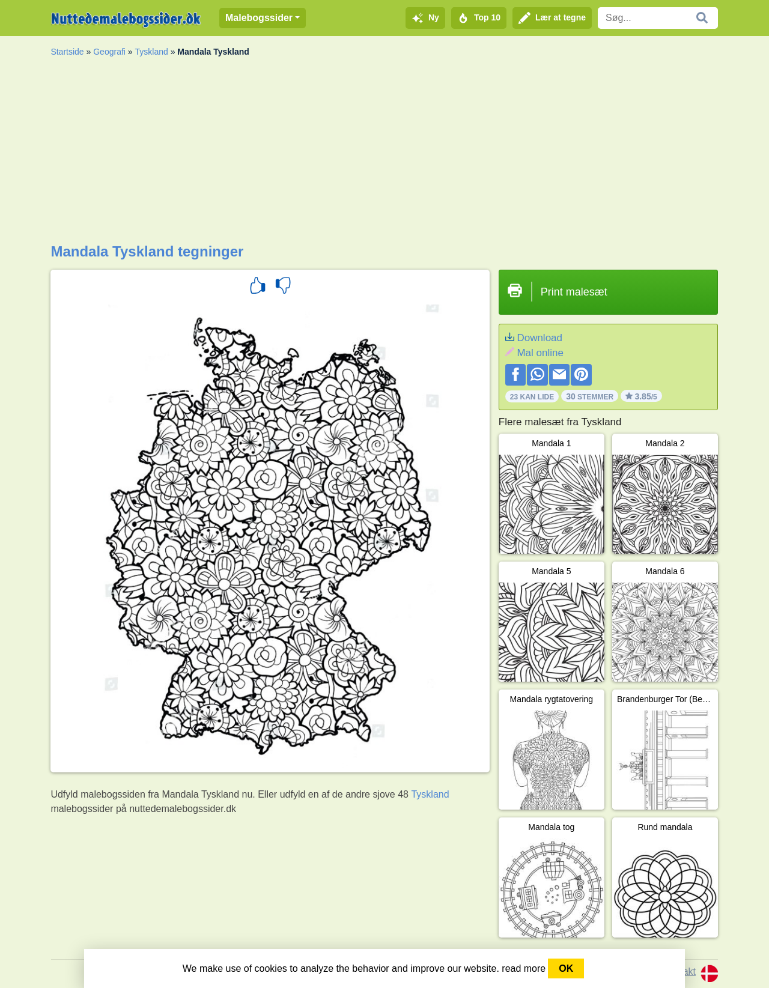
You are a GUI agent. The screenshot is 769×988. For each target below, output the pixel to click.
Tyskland (151, 51)
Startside (67, 51)
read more (524, 968)
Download (539, 338)
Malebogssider (259, 18)
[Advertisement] (384, 153)
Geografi (109, 51)
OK (566, 968)
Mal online (540, 353)
